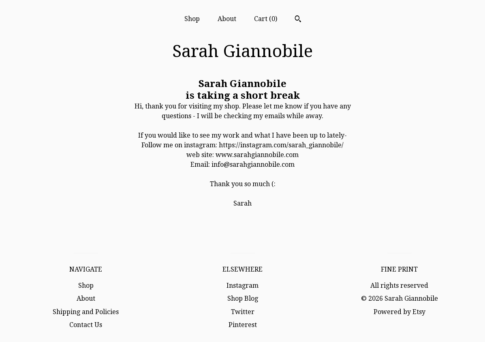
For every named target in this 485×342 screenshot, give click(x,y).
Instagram (242, 285)
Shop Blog (242, 298)
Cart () (265, 19)
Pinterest (243, 325)
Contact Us (85, 325)
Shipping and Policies (86, 312)
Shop (192, 19)
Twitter (242, 312)
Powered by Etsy (399, 312)
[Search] (298, 19)
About (227, 19)
